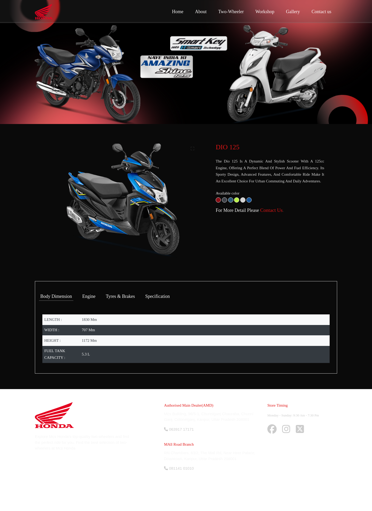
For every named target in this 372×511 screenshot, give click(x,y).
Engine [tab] (89, 296)
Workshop (264, 11)
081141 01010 (179, 468)
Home (177, 11)
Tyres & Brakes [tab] (120, 296)
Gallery (293, 11)
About (201, 11)
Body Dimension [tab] (56, 296)
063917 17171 (179, 429)
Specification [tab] (157, 296)
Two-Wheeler (231, 11)
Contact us (321, 11)
